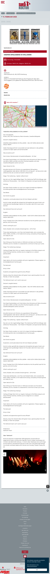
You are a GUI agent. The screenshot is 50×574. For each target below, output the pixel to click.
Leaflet (34, 126)
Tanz (25, 523)
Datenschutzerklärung (25, 547)
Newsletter (25, 532)
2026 (3, 22)
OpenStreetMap (39, 126)
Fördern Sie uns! (25, 543)
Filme (25, 521)
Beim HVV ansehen (12, 102)
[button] (25, 115)
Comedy (25, 513)
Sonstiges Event (10, 13)
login (25, 551)
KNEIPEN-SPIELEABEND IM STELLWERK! (26, 13)
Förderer (25, 541)
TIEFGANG (24, 534)
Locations (25, 528)
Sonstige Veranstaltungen (25, 525)
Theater (25, 511)
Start (3, 13)
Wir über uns (25, 530)
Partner (25, 539)
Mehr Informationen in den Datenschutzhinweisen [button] (33, 565)
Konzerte (25, 508)
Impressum (25, 545)
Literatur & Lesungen (25, 519)
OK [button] (37, 569)
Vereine (25, 536)
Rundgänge (25, 517)
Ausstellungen (25, 515)
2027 (8, 22)
